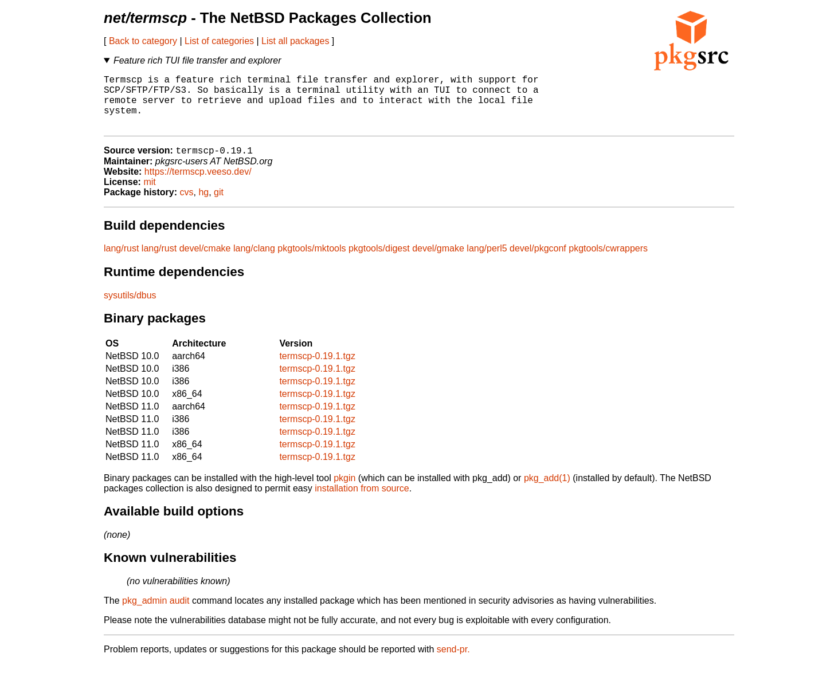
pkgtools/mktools (311, 261)
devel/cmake (205, 261)
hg (203, 205)
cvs (187, 205)
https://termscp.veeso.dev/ (198, 185)
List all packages (295, 41)
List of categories (219, 41)
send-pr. (453, 662)
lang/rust (121, 261)
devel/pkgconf (538, 261)
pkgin (344, 491)
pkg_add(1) (547, 491)
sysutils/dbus (130, 308)
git (219, 205)
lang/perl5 (487, 261)
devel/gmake (438, 261)
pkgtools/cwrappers (608, 261)
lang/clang (254, 261)
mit (149, 195)
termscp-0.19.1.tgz (317, 369)
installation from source (362, 501)
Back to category (143, 41)
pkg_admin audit (155, 614)
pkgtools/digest (379, 261)
